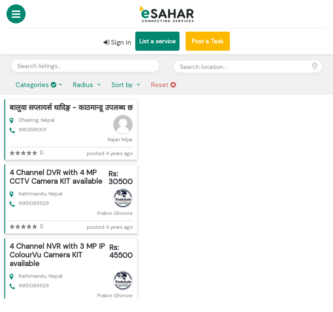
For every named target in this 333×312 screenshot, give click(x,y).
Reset (163, 85)
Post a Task (207, 41)
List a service (157, 41)
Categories (36, 85)
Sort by (122, 85)
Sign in (117, 42)
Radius (84, 85)
